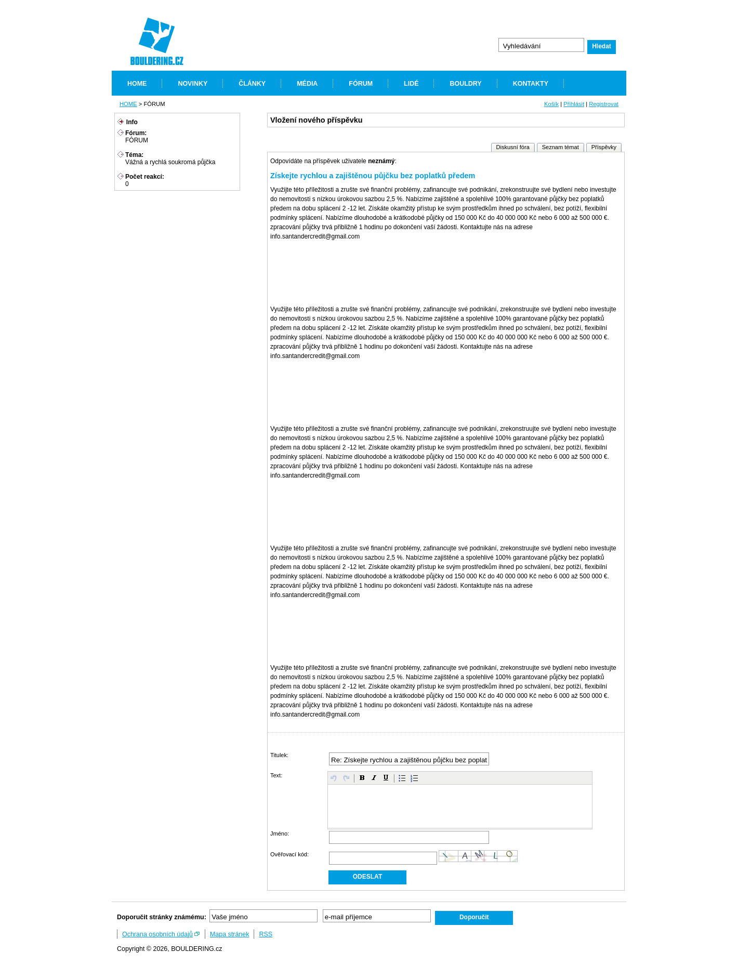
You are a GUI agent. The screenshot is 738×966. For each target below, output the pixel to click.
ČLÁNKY (252, 83)
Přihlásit (573, 104)
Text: (276, 775)
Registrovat (603, 104)
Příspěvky (603, 147)
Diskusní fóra (513, 147)
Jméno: (279, 833)
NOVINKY (192, 83)
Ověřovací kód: (289, 854)
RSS (265, 934)
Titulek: (279, 755)
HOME (137, 83)
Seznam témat (560, 147)
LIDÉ (411, 83)
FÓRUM (361, 83)
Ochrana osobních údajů (157, 934)
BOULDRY (465, 83)
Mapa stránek (229, 934)
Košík (551, 104)
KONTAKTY (530, 83)
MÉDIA (307, 83)
